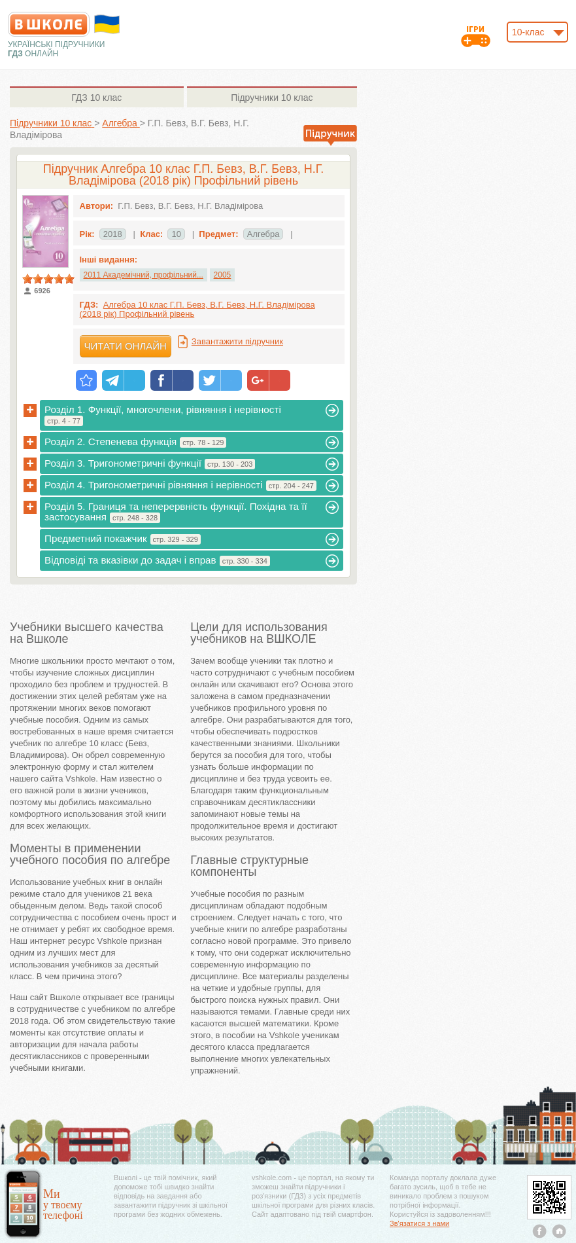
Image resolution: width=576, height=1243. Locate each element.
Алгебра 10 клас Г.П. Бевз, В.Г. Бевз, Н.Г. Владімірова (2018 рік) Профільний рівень (197, 309)
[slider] (48, 279)
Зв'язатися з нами (419, 1223)
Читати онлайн (125, 345)
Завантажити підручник (237, 341)
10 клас (96, 97)
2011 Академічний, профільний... (143, 274)
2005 (222, 274)
